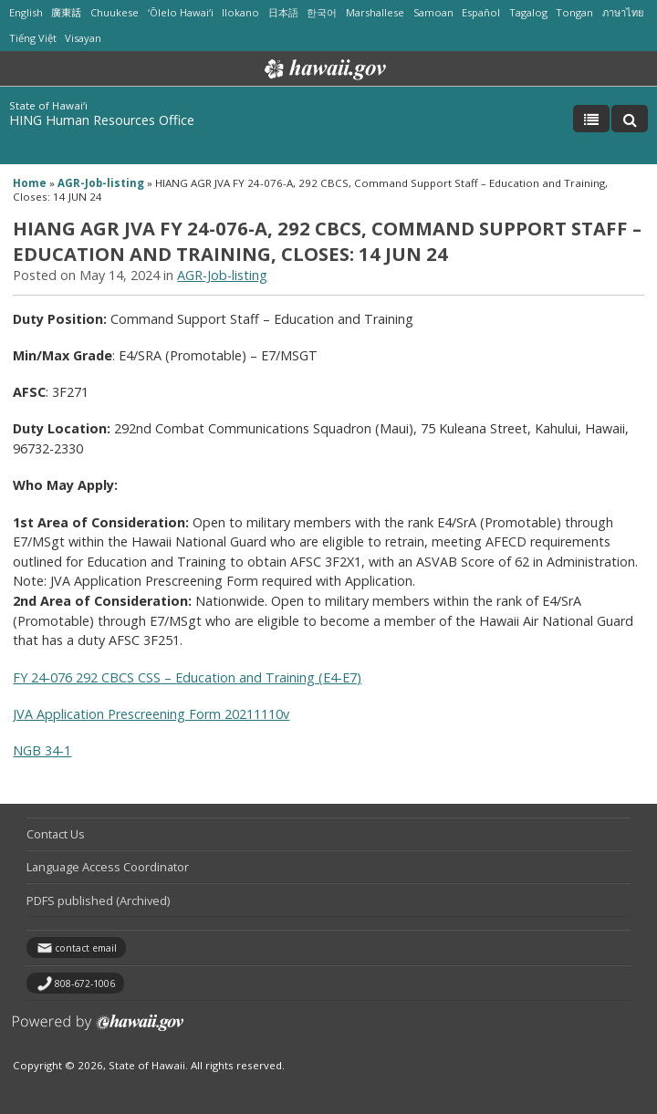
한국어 (322, 12)
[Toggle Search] (629, 118)
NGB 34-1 (42, 750)
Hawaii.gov (323, 69)
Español (481, 12)
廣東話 (66, 12)
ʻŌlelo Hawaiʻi (181, 12)
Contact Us (55, 834)
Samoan (433, 12)
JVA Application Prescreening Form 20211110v (151, 714)
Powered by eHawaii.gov (98, 1030)
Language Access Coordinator (107, 867)
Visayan (83, 38)
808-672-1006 (85, 983)
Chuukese (114, 12)
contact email (86, 948)
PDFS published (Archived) (98, 900)
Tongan (574, 12)
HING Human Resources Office (101, 120)
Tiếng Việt (33, 38)
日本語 (283, 12)
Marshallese (375, 12)
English (26, 12)
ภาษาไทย (622, 12)
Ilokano (240, 12)
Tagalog (528, 12)
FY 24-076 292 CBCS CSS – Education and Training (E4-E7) (187, 677)
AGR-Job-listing (100, 183)
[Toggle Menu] (591, 118)
